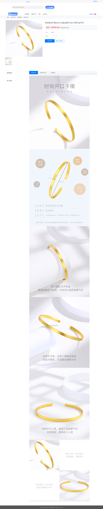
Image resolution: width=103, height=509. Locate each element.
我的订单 (33, 14)
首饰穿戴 (19, 17)
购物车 (93, 14)
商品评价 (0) (43, 72)
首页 (39, 14)
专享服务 (53, 72)
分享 (10, 64)
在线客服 (27, 14)
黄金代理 (13, 17)
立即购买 (49, 40)
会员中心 (45, 14)
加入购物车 (59, 40)
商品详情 (33, 72)
